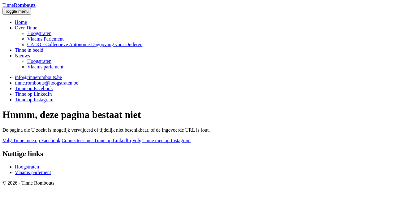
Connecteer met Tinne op (96, 140)
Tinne (19, 5)
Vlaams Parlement (45, 39)
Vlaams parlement (45, 66)
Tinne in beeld (29, 50)
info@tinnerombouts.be (38, 77)
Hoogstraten (39, 33)
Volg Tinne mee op (31, 140)
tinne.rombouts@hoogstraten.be (46, 82)
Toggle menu (16, 11)
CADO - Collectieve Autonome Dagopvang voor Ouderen (84, 44)
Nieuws (22, 55)
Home (21, 22)
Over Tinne (26, 27)
